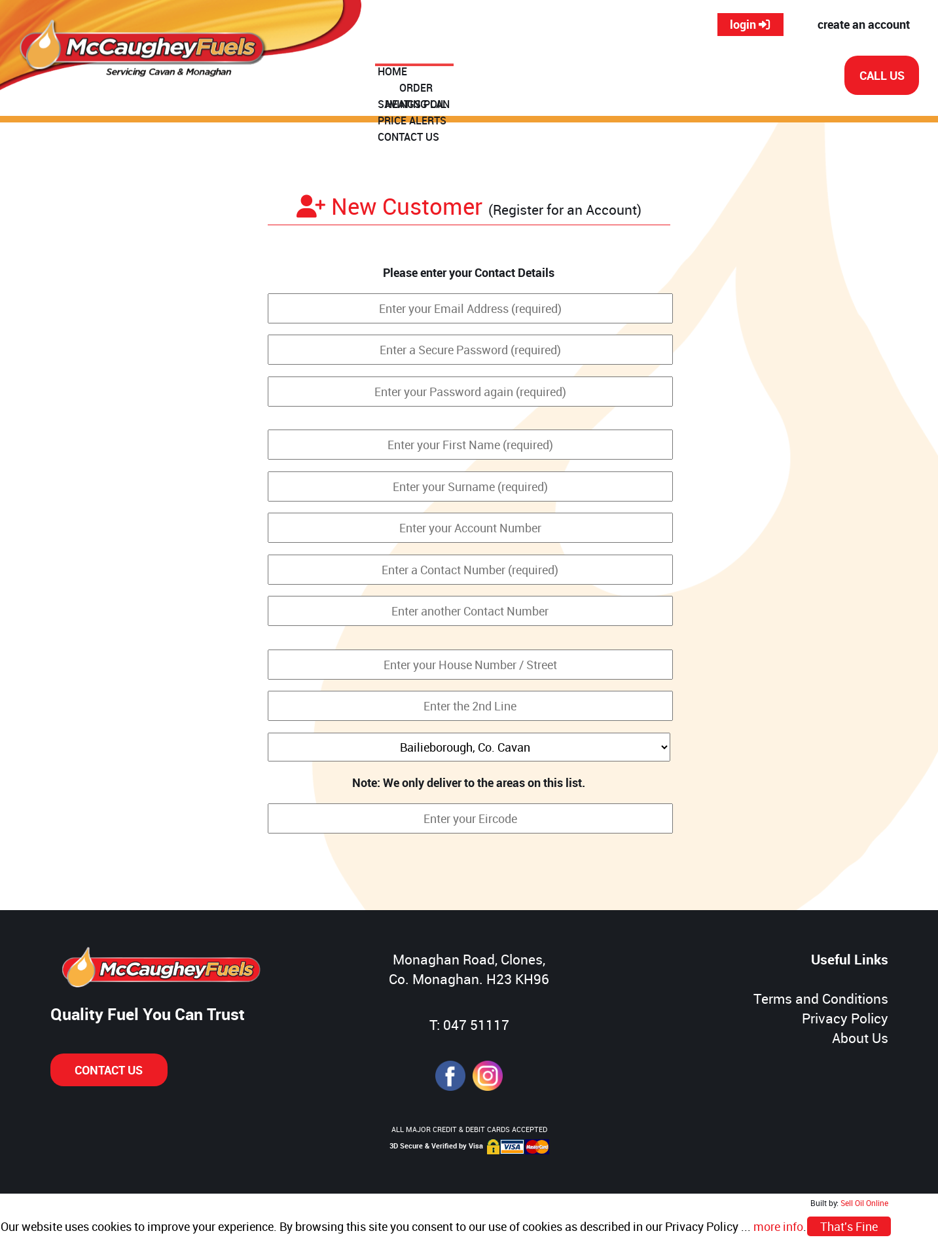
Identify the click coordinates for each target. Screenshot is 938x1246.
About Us (860, 1038)
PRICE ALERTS (674, 76)
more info (778, 1226)
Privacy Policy (845, 1018)
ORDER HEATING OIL (486, 76)
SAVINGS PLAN (587, 76)
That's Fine (849, 1226)
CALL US (882, 75)
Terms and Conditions (820, 998)
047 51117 (476, 1025)
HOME (406, 76)
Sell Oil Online (864, 1203)
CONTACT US (756, 76)
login (750, 24)
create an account (864, 24)
